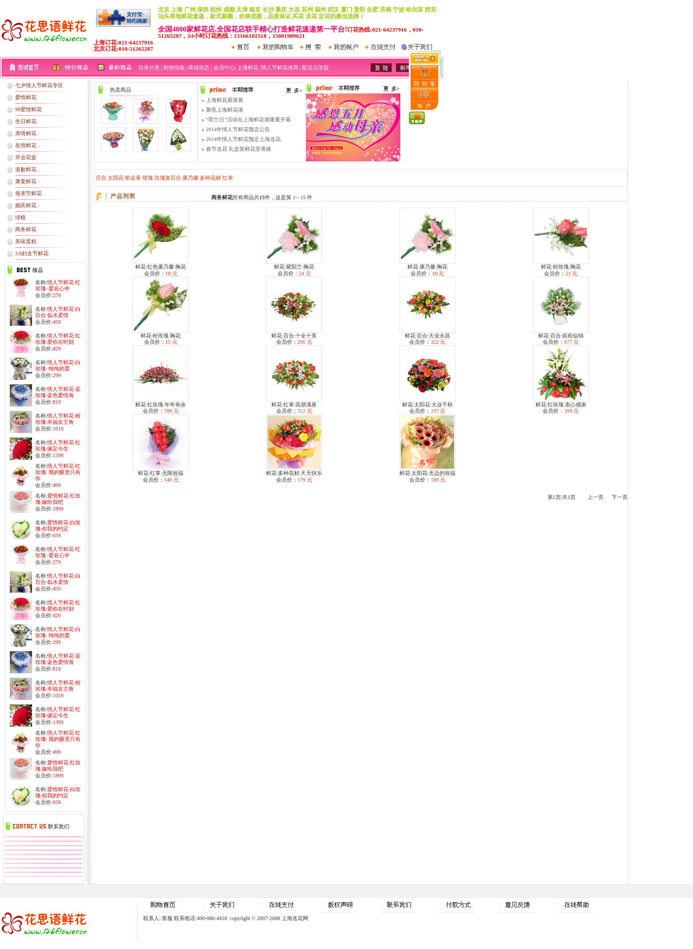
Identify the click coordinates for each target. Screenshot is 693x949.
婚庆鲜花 (25, 205)
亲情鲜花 (25, 133)
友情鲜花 (25, 145)
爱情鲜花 (25, 97)
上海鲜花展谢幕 (224, 100)
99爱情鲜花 (28, 109)
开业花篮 (25, 157)
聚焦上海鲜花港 (224, 110)
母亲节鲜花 (28, 193)
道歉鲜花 (25, 169)
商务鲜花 (25, 229)
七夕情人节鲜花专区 (39, 85)
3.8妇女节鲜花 (31, 253)
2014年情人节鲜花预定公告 (238, 129)
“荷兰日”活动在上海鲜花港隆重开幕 (248, 120)
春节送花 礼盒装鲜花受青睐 (238, 149)
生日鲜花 (25, 121)
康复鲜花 (25, 181)
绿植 (20, 217)
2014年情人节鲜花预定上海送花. (244, 139)
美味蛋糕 (25, 241)
